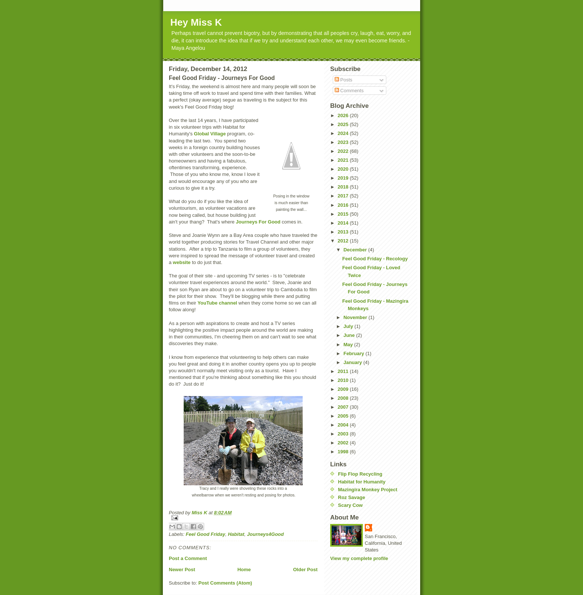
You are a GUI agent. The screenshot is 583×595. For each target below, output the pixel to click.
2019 (344, 178)
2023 (344, 142)
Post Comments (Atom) (225, 583)
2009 (344, 389)
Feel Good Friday (205, 534)
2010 (344, 380)
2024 (344, 133)
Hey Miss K (196, 22)
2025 (344, 124)
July (349, 326)
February (354, 353)
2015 (344, 214)
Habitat (236, 534)
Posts (343, 80)
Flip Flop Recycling (360, 474)
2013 (344, 232)
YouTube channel (217, 303)
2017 (344, 196)
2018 (344, 187)
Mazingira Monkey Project (367, 489)
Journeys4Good (265, 534)
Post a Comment (188, 558)
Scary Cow (350, 505)
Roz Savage (351, 497)
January (353, 362)
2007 (344, 407)
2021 (344, 160)
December (356, 250)
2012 (344, 241)
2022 (344, 151)
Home (244, 569)
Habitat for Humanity (362, 482)
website (182, 262)
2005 (344, 416)
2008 (344, 398)
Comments (349, 90)
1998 (344, 451)
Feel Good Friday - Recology (375, 258)
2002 (344, 443)
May (349, 344)
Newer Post (182, 569)
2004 (344, 425)
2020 (344, 169)
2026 (344, 115)
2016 (344, 205)
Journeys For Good (258, 222)
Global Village (210, 133)
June (350, 335)
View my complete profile (359, 558)
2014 (344, 223)
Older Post (305, 569)
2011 (344, 371)
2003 (344, 434)
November (356, 317)
